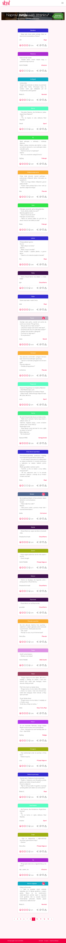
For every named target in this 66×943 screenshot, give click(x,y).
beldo (21, 513)
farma (33, 413)
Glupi (45, 40)
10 (37, 919)
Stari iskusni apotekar (33, 452)
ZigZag (21, 158)
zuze (20, 399)
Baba (33, 273)
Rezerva (33, 54)
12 (44, 919)
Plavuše (44, 191)
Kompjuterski (43, 438)
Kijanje (33, 527)
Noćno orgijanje (32, 883)
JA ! (20, 40)
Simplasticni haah (24, 537)
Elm (20, 259)
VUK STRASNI (23, 65)
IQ (33, 137)
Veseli (21, 123)
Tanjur (33, 650)
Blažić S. (21, 94)
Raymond (33, 599)
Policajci (44, 158)
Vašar (33, 674)
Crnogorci (33, 749)
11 (40, 919)
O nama (46, 940)
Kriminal (33, 353)
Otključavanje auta (33, 172)
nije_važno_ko (24, 869)
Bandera (33, 30)
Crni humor (43, 513)
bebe (20, 339)
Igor (20, 282)
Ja (33, 860)
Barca (33, 108)
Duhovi (33, 576)
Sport (45, 123)
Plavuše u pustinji (33, 621)
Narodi (45, 339)
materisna (22, 370)
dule (20, 304)
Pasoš (32, 318)
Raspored (33, 384)
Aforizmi (44, 65)
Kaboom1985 (23, 438)
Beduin (32, 494)
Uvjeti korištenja (54, 940)
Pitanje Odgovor (42, 562)
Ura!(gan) (33, 79)
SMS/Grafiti (43, 660)
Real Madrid (33, 805)
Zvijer (33, 834)
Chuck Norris (43, 282)
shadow (21, 821)
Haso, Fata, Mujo (42, 708)
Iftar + (33, 722)
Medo (21, 224)
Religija (44, 735)
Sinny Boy (22, 636)
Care (33, 205)
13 (48, 919)
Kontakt (41, 940)
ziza (20, 760)
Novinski (44, 94)
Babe (33, 296)
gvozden (22, 607)
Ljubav (33, 238)
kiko (20, 191)
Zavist (33, 551)
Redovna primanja (33, 774)
